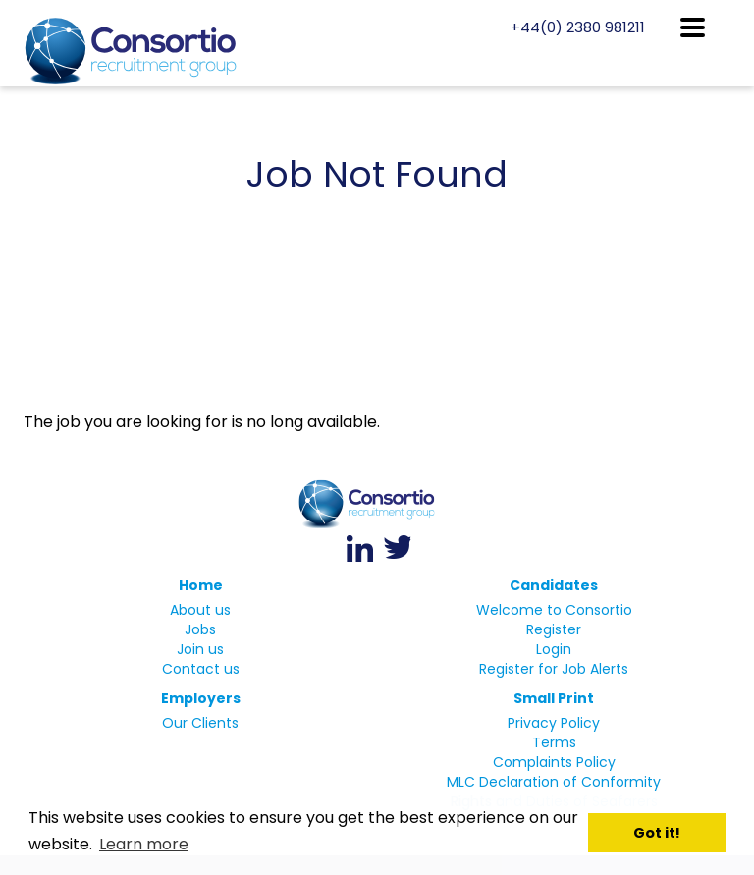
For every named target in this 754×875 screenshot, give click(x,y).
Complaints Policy (554, 762)
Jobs (200, 629)
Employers (201, 698)
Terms (554, 742)
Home (201, 585)
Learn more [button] (143, 844)
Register (553, 629)
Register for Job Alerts (553, 669)
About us (200, 610)
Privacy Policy (554, 723)
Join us (200, 649)
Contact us (201, 669)
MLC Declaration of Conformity (554, 782)
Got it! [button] (656, 833)
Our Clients (200, 723)
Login (553, 649)
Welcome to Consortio (554, 610)
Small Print (553, 698)
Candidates (554, 585)
